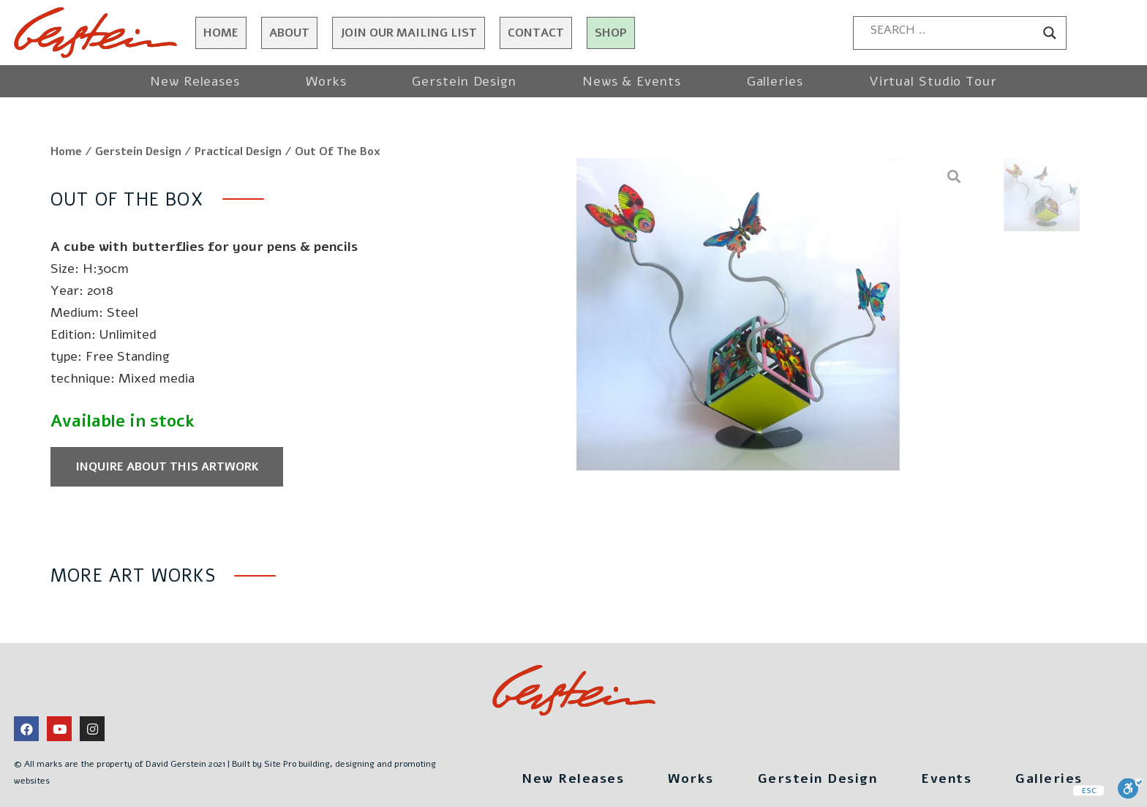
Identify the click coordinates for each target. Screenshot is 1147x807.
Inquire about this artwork (167, 467)
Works (326, 81)
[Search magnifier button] (1049, 33)
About (289, 33)
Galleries (775, 81)
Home (220, 33)
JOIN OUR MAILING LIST (408, 33)
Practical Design (238, 151)
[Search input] (953, 30)
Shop (611, 33)
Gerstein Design (464, 81)
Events (946, 778)
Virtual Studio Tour (933, 81)
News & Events (631, 81)
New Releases (195, 81)
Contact (536, 33)
